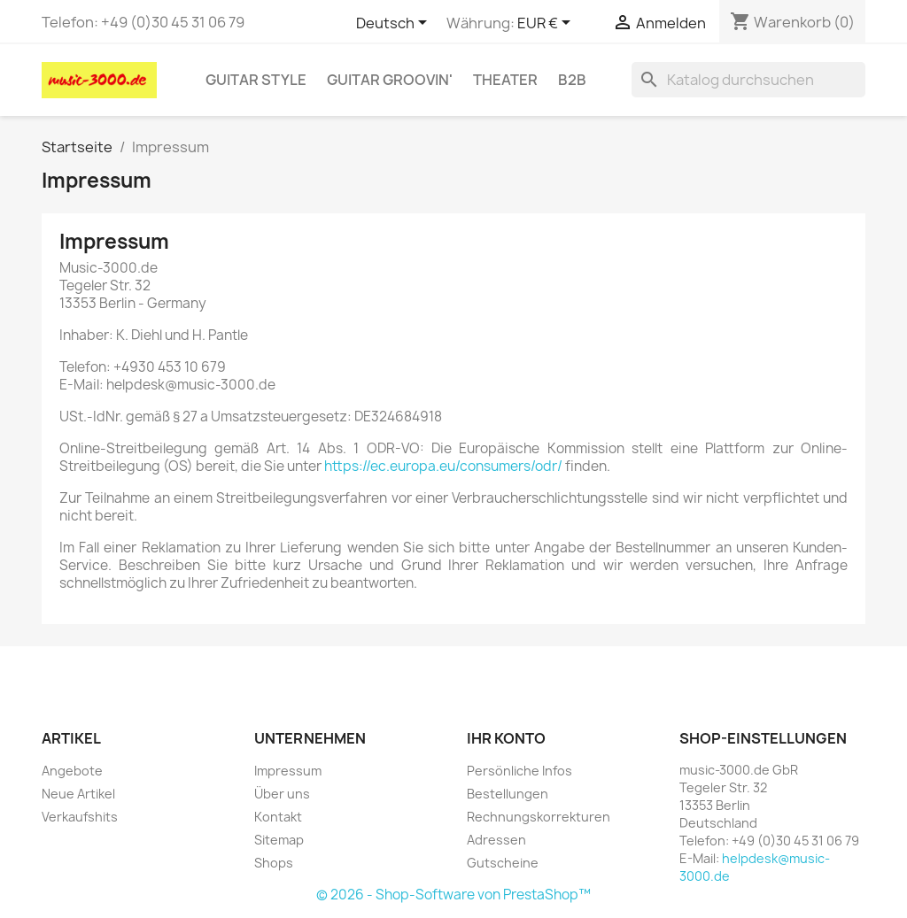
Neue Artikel (78, 793)
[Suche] (748, 79)
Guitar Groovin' (390, 79)
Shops (273, 862)
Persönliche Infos (519, 770)
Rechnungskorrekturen (538, 816)
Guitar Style (255, 79)
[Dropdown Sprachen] (394, 24)
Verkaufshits (80, 816)
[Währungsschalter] (547, 24)
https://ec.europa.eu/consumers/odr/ (443, 466)
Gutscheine (503, 862)
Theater (505, 79)
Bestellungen (507, 793)
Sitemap (279, 839)
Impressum (288, 770)
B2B (572, 79)
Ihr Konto (506, 738)
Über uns (282, 793)
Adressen (496, 839)
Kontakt (278, 816)
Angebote (72, 770)
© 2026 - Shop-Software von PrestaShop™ (453, 894)
